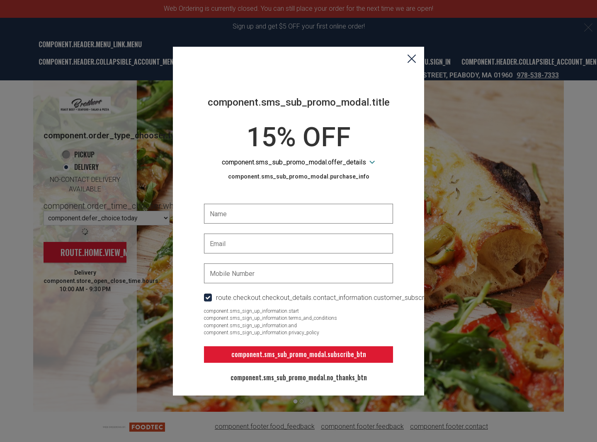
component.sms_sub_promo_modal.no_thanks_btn (299, 377)
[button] (412, 59)
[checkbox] (298, 298)
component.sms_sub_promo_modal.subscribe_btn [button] (298, 354)
